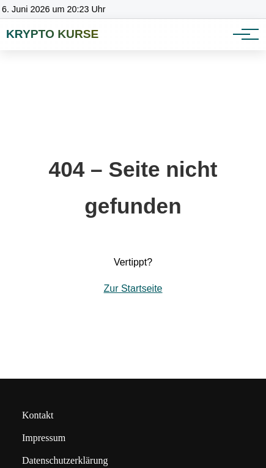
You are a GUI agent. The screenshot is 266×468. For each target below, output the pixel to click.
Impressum (43, 438)
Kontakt (38, 415)
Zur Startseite (132, 288)
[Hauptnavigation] (241, 34)
